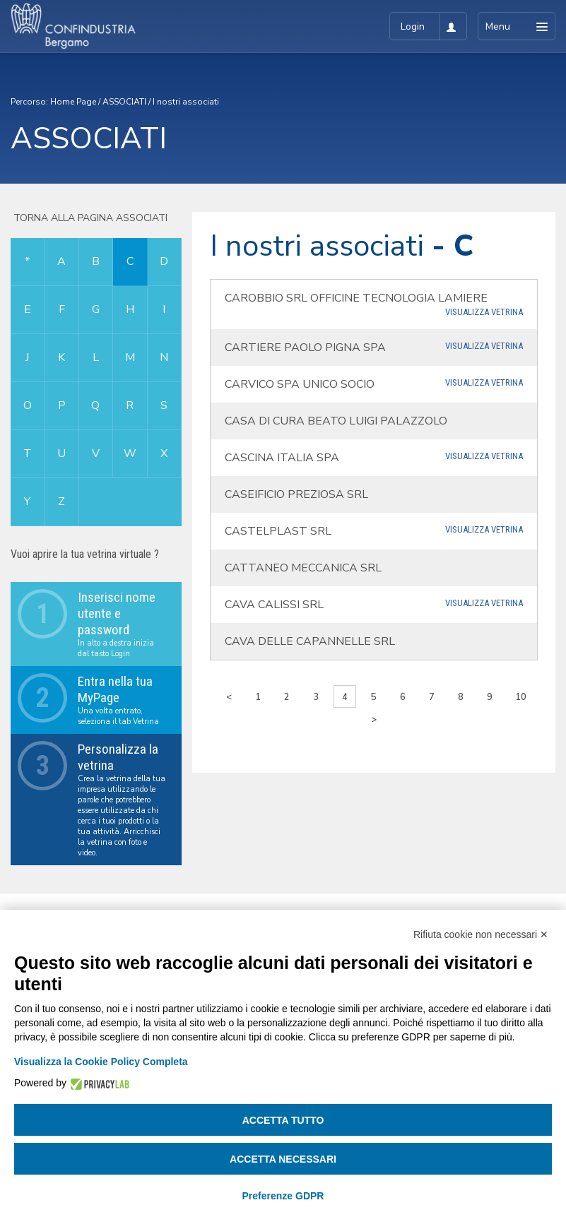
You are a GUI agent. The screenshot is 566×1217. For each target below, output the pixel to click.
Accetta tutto (283, 1120)
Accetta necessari (283, 1159)
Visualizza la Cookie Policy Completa (101, 1061)
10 (520, 697)
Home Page (73, 101)
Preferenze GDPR (283, 1195)
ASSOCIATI (124, 101)
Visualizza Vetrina (484, 312)
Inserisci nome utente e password (116, 613)
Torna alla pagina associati (89, 218)
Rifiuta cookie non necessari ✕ (480, 934)
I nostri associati (186, 101)
